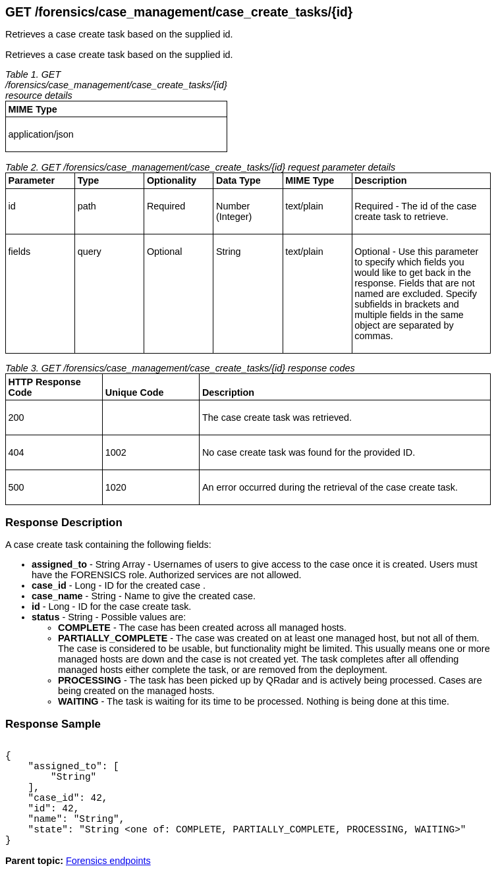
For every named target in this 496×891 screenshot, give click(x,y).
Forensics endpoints (108, 880)
